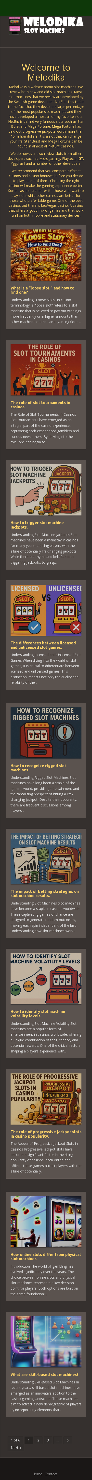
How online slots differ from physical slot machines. (46, 1256)
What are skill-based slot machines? (45, 1374)
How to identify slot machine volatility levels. (38, 1013)
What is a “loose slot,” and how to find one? (42, 290)
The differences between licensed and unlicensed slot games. (43, 645)
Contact (51, 1474)
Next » (16, 1447)
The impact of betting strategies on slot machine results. (45, 893)
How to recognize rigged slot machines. (38, 767)
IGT (80, 158)
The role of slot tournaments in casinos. (40, 404)
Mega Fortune (38, 126)
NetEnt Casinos (61, 146)
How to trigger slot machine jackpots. (37, 524)
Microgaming (49, 158)
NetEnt (13, 121)
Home (37, 1474)
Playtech (69, 158)
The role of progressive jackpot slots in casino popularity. (46, 1134)
